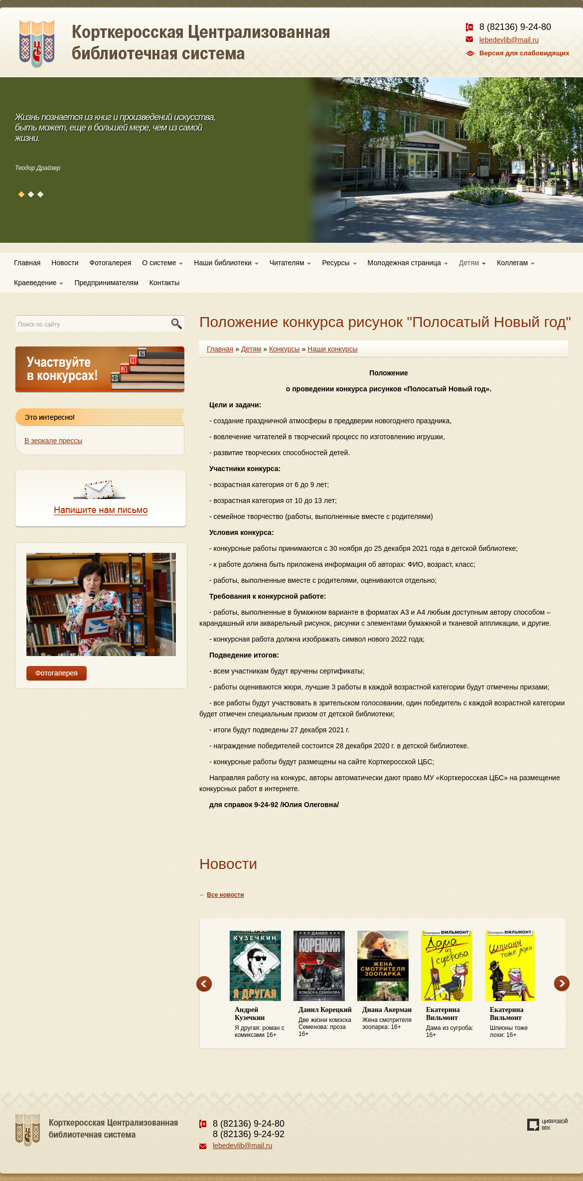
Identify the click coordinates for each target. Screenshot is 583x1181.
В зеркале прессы (53, 441)
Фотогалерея (111, 263)
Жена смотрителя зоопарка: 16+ (389, 1018)
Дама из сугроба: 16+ (453, 1022)
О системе (162, 263)
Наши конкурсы (332, 349)
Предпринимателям (106, 283)
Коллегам (516, 263)
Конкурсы (284, 349)
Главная (27, 263)
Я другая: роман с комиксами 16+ (262, 1022)
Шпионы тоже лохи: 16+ (517, 1022)
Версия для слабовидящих (524, 53)
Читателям (290, 263)
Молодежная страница (408, 263)
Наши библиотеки (226, 263)
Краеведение (38, 283)
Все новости (225, 894)
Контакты (164, 283)
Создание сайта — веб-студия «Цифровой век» (547, 1125)
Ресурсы (339, 263)
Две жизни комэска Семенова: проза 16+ (325, 1021)
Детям (472, 263)
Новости (64, 263)
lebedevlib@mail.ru (509, 40)
